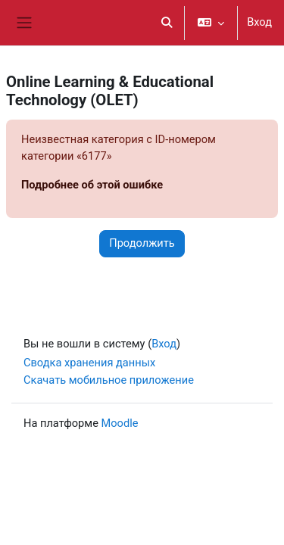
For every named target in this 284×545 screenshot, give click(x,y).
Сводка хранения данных (89, 362)
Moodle (120, 423)
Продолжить (142, 243)
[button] (167, 22)
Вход (259, 22)
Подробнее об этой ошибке (92, 185)
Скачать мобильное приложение (108, 380)
